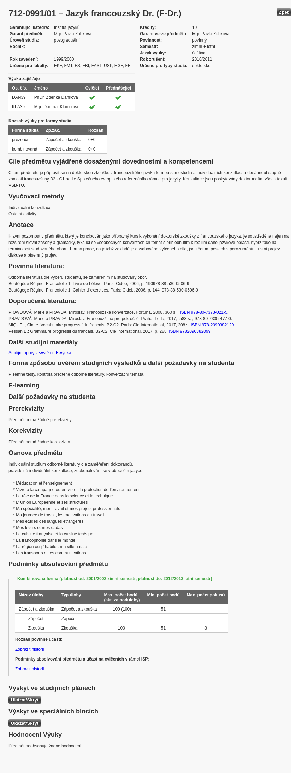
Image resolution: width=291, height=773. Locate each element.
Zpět (284, 12)
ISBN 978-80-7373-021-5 (203, 312)
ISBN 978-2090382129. (213, 325)
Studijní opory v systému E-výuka (39, 352)
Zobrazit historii (29, 649)
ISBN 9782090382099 (189, 331)
